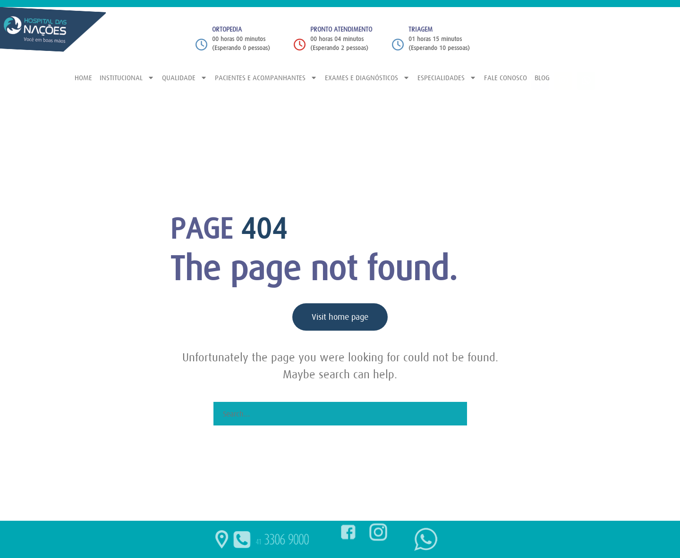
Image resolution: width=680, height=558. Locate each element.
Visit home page (340, 317)
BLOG (542, 78)
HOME (83, 78)
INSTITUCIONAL (127, 77)
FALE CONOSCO (505, 78)
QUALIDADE (184, 77)
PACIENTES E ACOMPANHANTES (266, 77)
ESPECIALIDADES (446, 77)
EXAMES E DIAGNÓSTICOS (367, 77)
